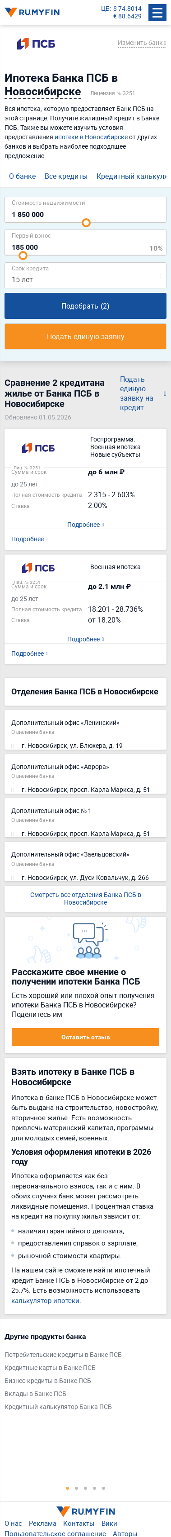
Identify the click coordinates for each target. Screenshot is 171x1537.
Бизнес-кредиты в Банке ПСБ (48, 1381)
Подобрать (85, 306)
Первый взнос (31, 235)
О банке (22, 176)
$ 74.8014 (127, 9)
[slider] (86, 222)
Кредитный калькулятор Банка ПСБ (58, 1407)
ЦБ (105, 9)
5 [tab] (103, 1488)
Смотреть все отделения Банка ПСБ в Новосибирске (85, 898)
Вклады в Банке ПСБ (35, 1394)
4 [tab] (94, 1488)
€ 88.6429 (127, 16)
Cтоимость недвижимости (48, 202)
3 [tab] (85, 1488)
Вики (109, 1523)
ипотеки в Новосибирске (91, 136)
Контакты (79, 1523)
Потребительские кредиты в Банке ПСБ (63, 1355)
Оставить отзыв (85, 1037)
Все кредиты (66, 176)
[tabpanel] (81, 1373)
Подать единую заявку (86, 336)
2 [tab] (76, 1488)
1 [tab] (67, 1488)
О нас (13, 1523)
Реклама (42, 1523)
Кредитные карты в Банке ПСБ (50, 1368)
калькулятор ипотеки (45, 1300)
